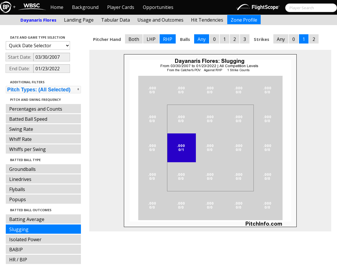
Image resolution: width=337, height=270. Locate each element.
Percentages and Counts (35, 109)
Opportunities (158, 7)
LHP (151, 39)
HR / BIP (18, 259)
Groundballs (22, 169)
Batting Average (26, 219)
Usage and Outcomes (160, 20)
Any (202, 39)
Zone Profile (244, 20)
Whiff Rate (20, 139)
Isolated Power (25, 239)
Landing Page (79, 20)
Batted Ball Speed (28, 119)
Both (133, 39)
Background (85, 7)
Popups (17, 199)
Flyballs (17, 189)
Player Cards (120, 7)
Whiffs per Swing (27, 149)
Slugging (19, 229)
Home (56, 7)
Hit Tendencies (207, 20)
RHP (167, 39)
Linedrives (20, 179)
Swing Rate (21, 129)
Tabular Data (115, 20)
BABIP (16, 249)
